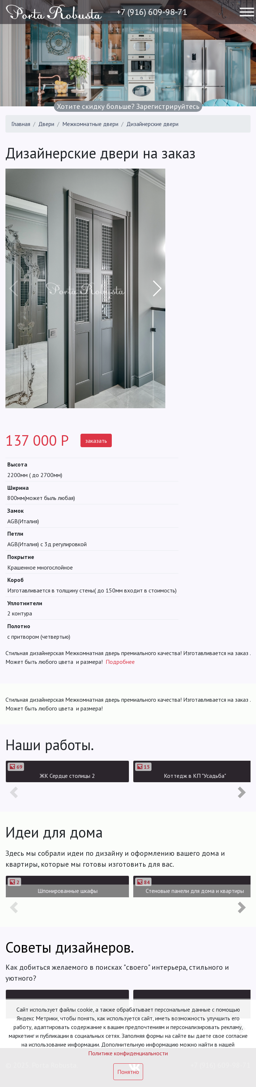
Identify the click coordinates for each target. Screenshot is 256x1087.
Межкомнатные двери (90, 123)
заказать (96, 440)
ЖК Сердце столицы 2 (67, 775)
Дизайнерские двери (152, 123)
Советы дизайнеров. (69, 947)
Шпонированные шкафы (68, 890)
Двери (46, 123)
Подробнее (120, 661)
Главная (20, 123)
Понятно (128, 1071)
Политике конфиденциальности (128, 1053)
